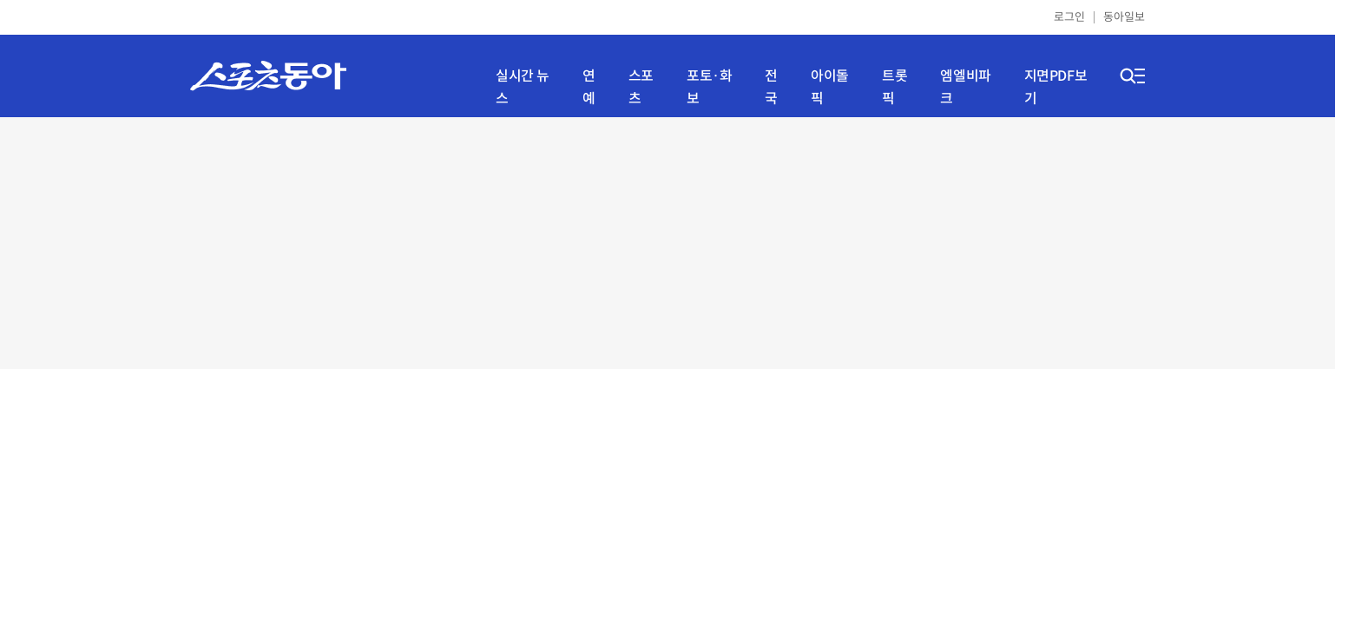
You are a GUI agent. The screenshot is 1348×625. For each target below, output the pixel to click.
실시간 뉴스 (522, 87)
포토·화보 (709, 87)
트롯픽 (894, 87)
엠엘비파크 (965, 87)
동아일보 (1124, 17)
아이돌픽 (830, 87)
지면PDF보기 (1056, 87)
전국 (771, 87)
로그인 (1069, 17)
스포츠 (641, 87)
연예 (588, 87)
